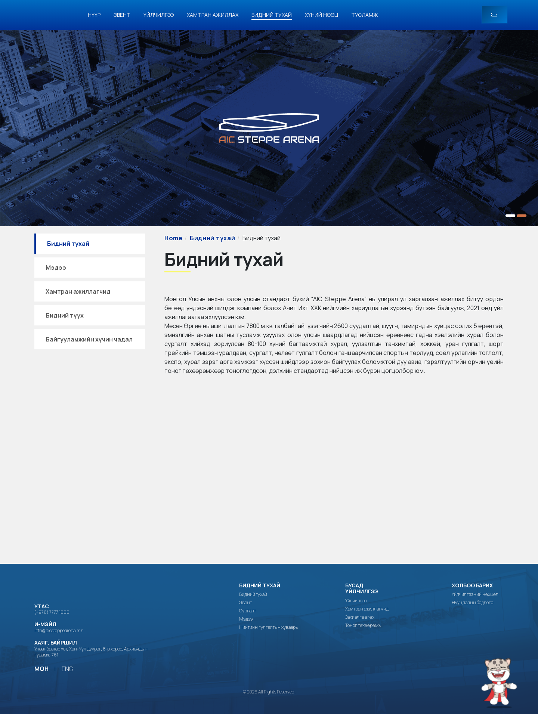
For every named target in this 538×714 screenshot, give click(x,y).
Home (173, 238)
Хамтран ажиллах (212, 14)
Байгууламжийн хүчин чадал (89, 339)
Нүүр (94, 14)
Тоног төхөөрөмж (363, 625)
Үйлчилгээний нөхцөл (475, 594)
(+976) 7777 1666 (51, 612)
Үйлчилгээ (158, 14)
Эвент (122, 14)
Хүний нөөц (321, 14)
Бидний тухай (271, 14)
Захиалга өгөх (359, 617)
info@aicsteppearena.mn (58, 630)
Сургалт (247, 611)
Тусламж (364, 14)
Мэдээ (56, 267)
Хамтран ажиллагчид (78, 291)
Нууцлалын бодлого (472, 602)
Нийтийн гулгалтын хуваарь (268, 627)
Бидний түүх (65, 315)
